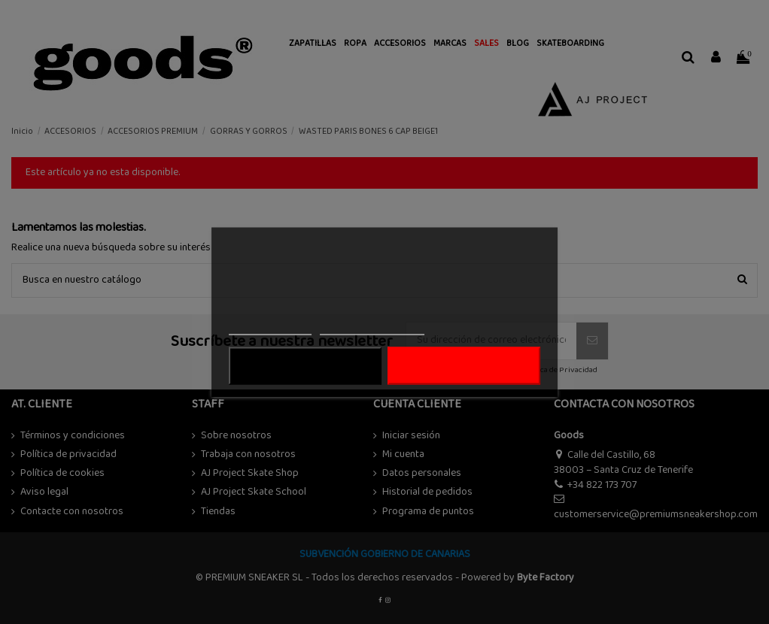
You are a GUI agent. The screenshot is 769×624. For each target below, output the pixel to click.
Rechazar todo (305, 366)
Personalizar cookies (372, 328)
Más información (270, 328)
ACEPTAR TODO (464, 366)
